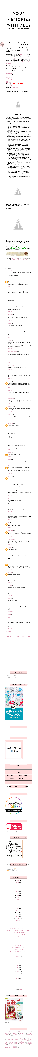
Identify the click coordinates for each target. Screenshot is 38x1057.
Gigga (9, 279)
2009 (17, 916)
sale (31, 1044)
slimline (8, 1046)
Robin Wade (10, 390)
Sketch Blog (9, 73)
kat (8, 522)
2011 (18, 912)
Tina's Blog (8, 76)
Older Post (9, 636)
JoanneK (9, 340)
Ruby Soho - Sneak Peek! (19, 934)
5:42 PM (10, 348)
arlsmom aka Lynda (11, 578)
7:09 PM (10, 395)
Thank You (10, 1041)
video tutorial (7, 1047)
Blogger (20, 989)
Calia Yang (10, 304)
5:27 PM (10, 311)
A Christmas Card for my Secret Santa (19, 926)
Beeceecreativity (11, 406)
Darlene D (10, 359)
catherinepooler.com (20, 1042)
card (26, 1041)
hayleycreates (10, 465)
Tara (9, 514)
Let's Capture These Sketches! (19, 947)
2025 (17, 882)
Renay (9, 372)
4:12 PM (10, 544)
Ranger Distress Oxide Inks (11, 1038)
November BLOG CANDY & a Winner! (18, 951)
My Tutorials (20, 769)
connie (9, 614)
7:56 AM (10, 504)
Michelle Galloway (11, 490)
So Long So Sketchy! (19, 938)
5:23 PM (10, 301)
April (18, 969)
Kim (9, 442)
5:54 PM (10, 569)
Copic (22, 1033)
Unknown (10, 572)
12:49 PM (10, 294)
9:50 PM (10, 449)
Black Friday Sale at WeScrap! (19, 924)
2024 (17, 884)
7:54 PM (10, 420)
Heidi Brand (10, 530)
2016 (17, 901)
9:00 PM (10, 427)
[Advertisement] (18, 657)
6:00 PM (10, 276)
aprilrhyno (10, 314)
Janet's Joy (10, 547)
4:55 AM (10, 479)
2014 (17, 906)
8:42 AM (10, 519)
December (18, 918)
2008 (17, 978)
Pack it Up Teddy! (19, 949)
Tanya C (9, 381)
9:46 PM (10, 439)
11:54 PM (10, 456)
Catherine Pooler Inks (24, 1031)
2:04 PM (10, 617)
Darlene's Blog (9, 80)
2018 (18, 897)
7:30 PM (10, 411)
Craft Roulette (22, 1034)
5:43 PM (10, 356)
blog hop (21, 1041)
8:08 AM (10, 511)
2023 (17, 886)
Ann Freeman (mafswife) (12, 351)
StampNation (29, 1038)
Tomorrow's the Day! (19, 945)
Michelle (9, 323)
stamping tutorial (20, 1046)
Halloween (9, 1035)
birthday (16, 1041)
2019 (18, 895)
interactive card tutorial (13, 1044)
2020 (17, 893)
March (18, 971)
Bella (9, 553)
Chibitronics (7, 1033)
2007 (18, 980)
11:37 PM (10, 588)
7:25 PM (10, 575)
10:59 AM (10, 611)
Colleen (9, 482)
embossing (22, 1043)
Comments (8, 677)
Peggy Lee (10, 430)
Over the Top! (19, 936)
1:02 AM (10, 286)
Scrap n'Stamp (21, 1038)
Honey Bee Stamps (17, 1035)
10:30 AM (10, 536)
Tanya (9, 297)
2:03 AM (10, 462)
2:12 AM (10, 473)
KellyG (9, 452)
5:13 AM (10, 487)
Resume (12, 778)
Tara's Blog (8, 81)
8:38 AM (10, 602)
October (18, 956)
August (18, 960)
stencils (27, 1046)
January (18, 975)
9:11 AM (10, 527)
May (18, 967)
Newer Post (27, 636)
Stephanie (10, 507)
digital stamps (14, 1043)
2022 (17, 889)
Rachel (9, 459)
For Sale (17, 772)
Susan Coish (10, 414)
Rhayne (9, 598)
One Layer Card (27, 1035)
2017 (18, 899)
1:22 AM (10, 595)
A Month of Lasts (19, 921)
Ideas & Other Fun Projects (17, 775)
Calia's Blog (9, 77)
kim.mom (10, 591)
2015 (18, 903)
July (18, 963)
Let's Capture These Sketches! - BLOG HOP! (19, 941)
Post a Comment (8, 631)
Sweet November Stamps (12, 1039)
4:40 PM (10, 550)
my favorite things (24, 1044)
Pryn (9, 289)
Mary (9, 329)
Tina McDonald (11, 270)
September (18, 958)
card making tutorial (9, 1042)
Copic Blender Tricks (15, 1034)
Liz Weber (10, 476)
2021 (17, 891)
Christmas (14, 1033)
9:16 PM (10, 582)
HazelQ (9, 604)
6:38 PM (10, 628)
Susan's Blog (9, 85)
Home (18, 636)
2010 (17, 914)
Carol (9, 563)
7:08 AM (10, 495)
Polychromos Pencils (9, 1036)
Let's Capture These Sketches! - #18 (18, 928)
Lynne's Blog (9, 78)
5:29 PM (10, 327)
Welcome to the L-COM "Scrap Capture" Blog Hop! (18, 930)
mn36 (9, 620)
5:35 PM (10, 337)
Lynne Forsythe (11, 398)
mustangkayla (10, 423)
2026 (18, 880)
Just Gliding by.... (19, 943)
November (18, 920)
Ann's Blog (8, 82)
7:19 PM (10, 403)
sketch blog (22, 54)
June (18, 965)
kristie (9, 498)
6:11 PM (10, 362)
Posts (7, 675)
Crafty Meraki (29, 1034)
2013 (18, 908)
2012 (17, 910)
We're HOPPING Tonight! (19, 932)
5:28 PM (10, 320)
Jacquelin (10, 585)
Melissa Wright (11, 365)
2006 (18, 982)
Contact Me (23, 778)
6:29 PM (10, 378)
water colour (15, 1047)
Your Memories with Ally (19, 19)
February (18, 973)
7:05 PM (10, 387)
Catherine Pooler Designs (10, 1031)
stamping (13, 1046)
